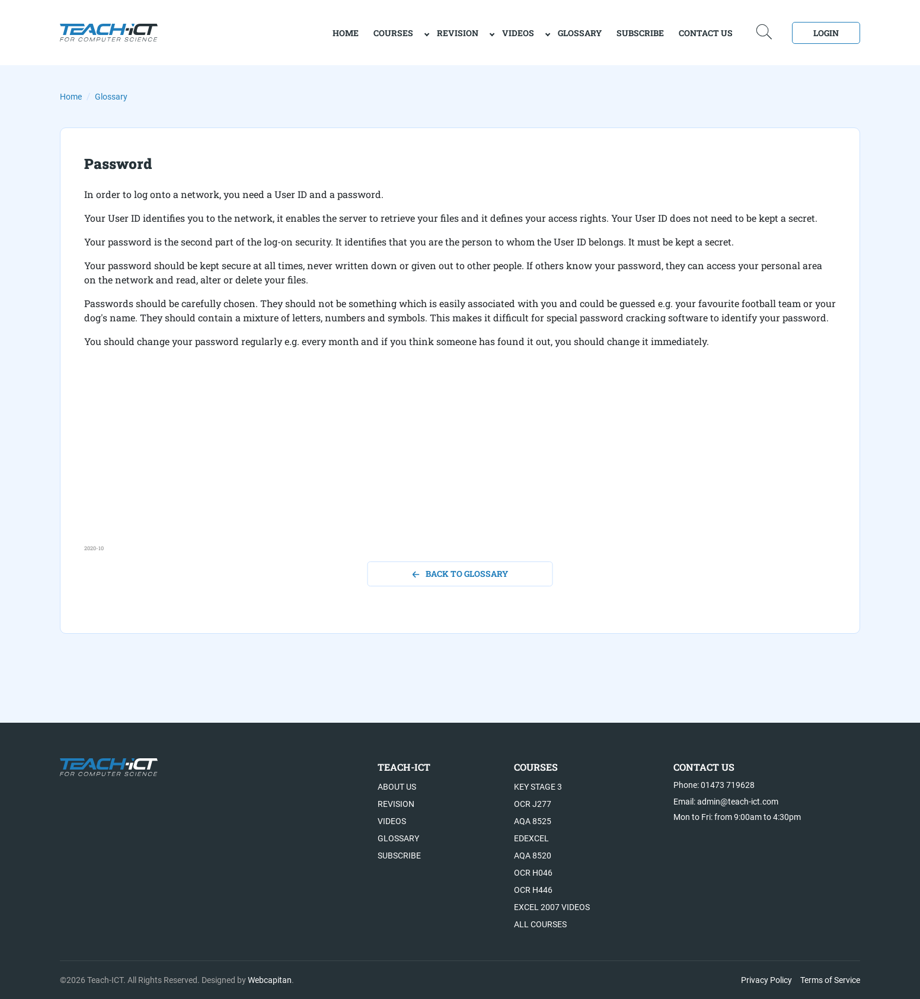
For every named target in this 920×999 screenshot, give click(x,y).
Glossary (580, 33)
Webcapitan (270, 980)
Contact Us (706, 33)
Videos (518, 33)
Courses (393, 33)
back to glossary (460, 573)
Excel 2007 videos (552, 907)
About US (397, 786)
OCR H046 (533, 872)
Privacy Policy (766, 980)
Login (826, 33)
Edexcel (531, 838)
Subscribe (640, 33)
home (346, 33)
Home (71, 96)
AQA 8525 (532, 821)
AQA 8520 (532, 855)
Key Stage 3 (538, 786)
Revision (457, 33)
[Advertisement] (440, 461)
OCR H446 (533, 890)
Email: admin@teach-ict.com (725, 801)
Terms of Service (830, 980)
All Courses (540, 924)
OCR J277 (532, 804)
